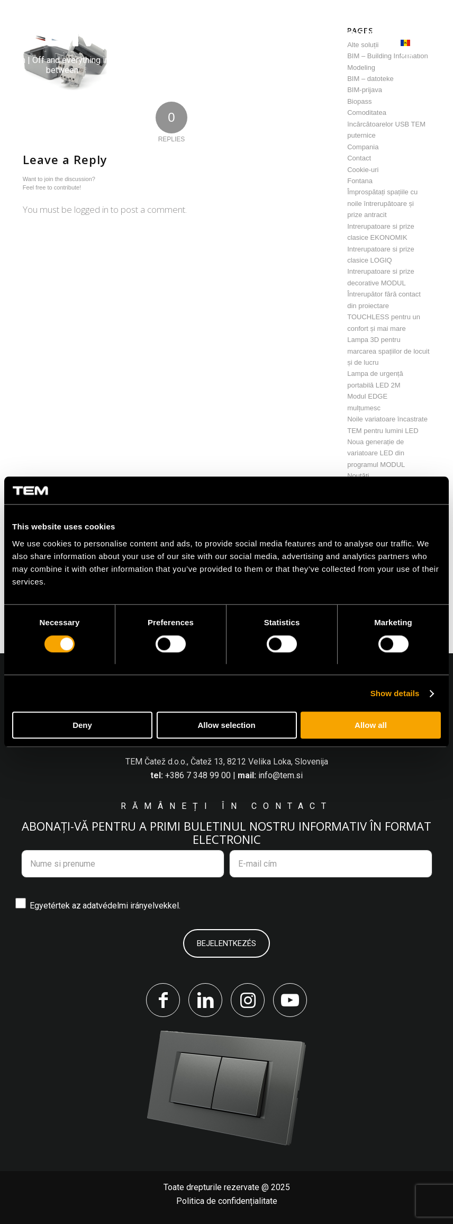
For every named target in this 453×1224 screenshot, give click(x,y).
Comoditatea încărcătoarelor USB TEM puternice (386, 124)
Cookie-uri (362, 170)
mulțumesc (363, 408)
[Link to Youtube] (290, 1000)
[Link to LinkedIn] (205, 1000)
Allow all (371, 725)
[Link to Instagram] (248, 1000)
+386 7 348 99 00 (198, 775)
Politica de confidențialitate (226, 1201)
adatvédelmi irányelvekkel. (131, 906)
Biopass (359, 101)
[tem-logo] (62, 48)
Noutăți (358, 476)
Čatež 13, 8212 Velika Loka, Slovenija (259, 762)
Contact (359, 158)
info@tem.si (280, 775)
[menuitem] (150, 34)
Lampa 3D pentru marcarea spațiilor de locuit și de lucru (388, 351)
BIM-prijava (364, 90)
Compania (362, 147)
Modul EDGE (367, 396)
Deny (82, 725)
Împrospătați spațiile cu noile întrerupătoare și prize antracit (382, 203)
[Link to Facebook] (163, 1000)
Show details (395, 693)
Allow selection (226, 725)
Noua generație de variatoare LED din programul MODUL (376, 453)
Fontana (360, 181)
